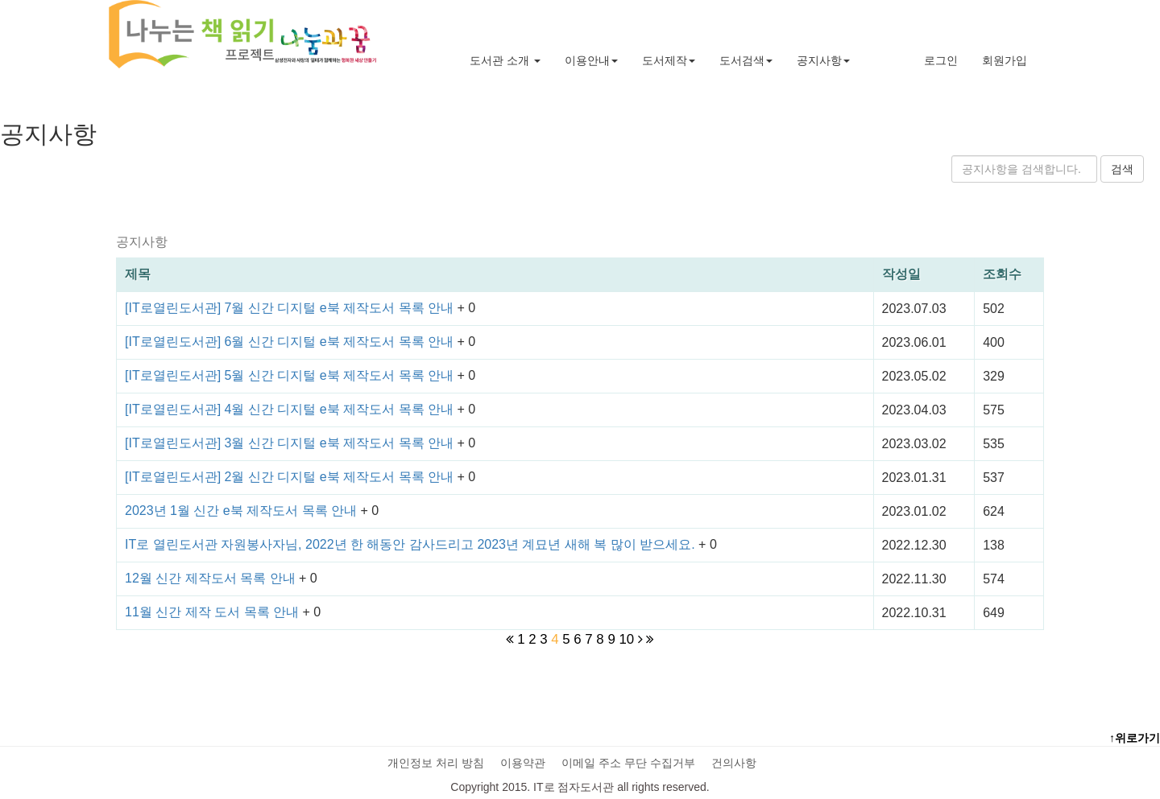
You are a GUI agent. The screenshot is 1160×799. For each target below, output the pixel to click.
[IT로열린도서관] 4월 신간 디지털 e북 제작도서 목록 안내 (291, 409)
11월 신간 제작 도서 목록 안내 (213, 612)
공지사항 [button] (823, 60)
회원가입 (1004, 60)
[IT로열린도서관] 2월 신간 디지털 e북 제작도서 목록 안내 (291, 477)
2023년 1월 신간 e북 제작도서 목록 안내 (243, 510)
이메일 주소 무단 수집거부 (628, 762)
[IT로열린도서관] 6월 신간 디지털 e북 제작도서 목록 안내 (291, 341)
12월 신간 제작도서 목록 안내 (212, 578)
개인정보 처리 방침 (435, 762)
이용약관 (522, 762)
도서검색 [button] (746, 60)
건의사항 (733, 762)
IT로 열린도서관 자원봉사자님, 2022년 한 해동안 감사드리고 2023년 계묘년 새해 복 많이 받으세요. (411, 544)
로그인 (941, 60)
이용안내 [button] (591, 60)
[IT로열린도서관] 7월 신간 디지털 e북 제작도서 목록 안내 (291, 308)
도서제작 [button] (668, 60)
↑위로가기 (1134, 737)
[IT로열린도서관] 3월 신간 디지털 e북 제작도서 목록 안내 (291, 443)
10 (626, 639)
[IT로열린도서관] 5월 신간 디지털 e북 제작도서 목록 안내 (291, 375)
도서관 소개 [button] (505, 60)
